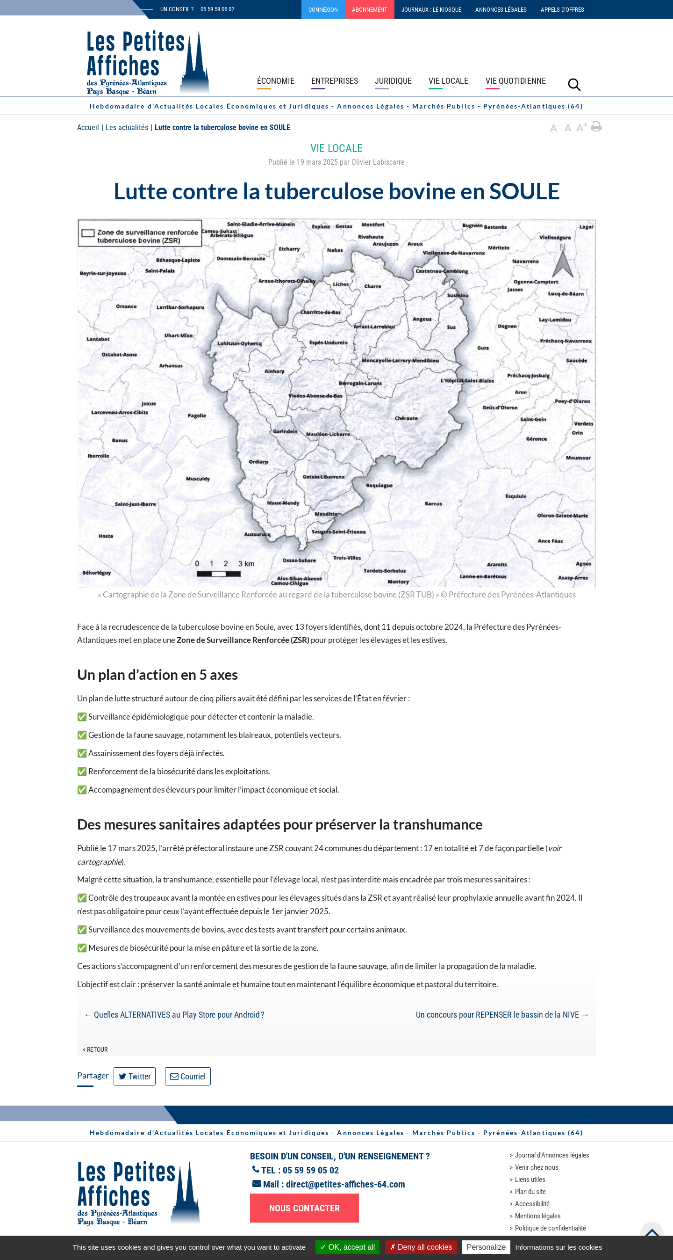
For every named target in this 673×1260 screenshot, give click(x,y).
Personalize (486, 1247)
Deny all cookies (421, 1247)
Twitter (134, 1076)
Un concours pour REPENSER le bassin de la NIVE (502, 1015)
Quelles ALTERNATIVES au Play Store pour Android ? (174, 1015)
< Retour (95, 1049)
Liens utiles (530, 1179)
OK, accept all (347, 1247)
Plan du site (530, 1191)
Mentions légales (538, 1216)
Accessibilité (532, 1204)
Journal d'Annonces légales (552, 1155)
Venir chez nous (536, 1167)
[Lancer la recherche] (574, 84)
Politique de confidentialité (550, 1228)
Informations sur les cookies (558, 1247)
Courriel (188, 1076)
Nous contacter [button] (304, 1208)
